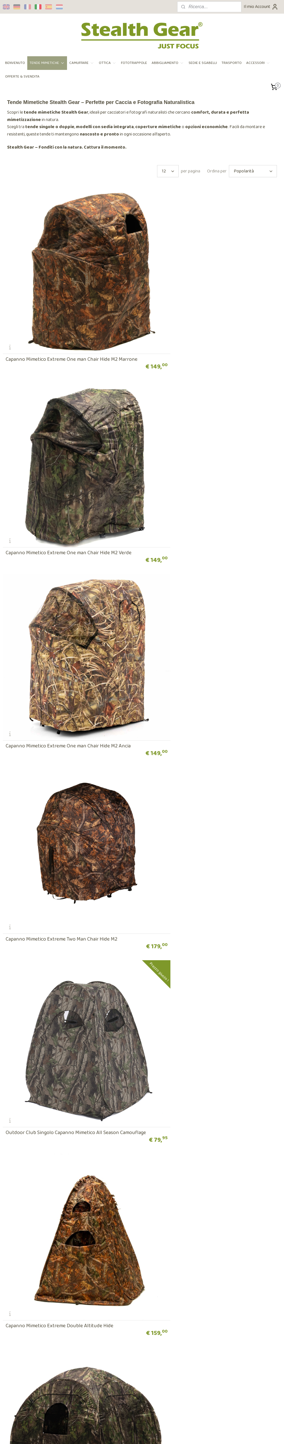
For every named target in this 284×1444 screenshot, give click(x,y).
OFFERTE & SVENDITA (22, 77)
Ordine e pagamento (22, 1285)
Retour (9, 1300)
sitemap (125, 1433)
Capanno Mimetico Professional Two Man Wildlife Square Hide (209, 973)
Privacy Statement (20, 1271)
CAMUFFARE (81, 63)
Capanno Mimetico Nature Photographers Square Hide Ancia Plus (207, 811)
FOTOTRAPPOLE (134, 63)
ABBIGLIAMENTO (168, 63)
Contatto (201, 1314)
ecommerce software (152, 1433)
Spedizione (13, 1293)
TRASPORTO (232, 63)
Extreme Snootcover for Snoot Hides (188, 1137)
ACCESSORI (258, 63)
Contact (104, 1278)
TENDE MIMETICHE (47, 63)
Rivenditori (107, 1285)
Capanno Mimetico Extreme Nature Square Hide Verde (64, 813)
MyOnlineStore (193, 1433)
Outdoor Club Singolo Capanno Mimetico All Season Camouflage (62, 649)
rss (135, 1433)
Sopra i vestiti (110, 1271)
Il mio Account (261, 6)
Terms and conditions (23, 1278)
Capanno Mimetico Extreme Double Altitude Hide (201, 652)
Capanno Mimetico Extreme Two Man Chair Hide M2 (203, 490)
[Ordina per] (253, 171)
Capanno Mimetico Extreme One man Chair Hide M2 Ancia (68, 490)
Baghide (14, 1137)
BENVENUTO (15, 63)
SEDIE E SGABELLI (203, 63)
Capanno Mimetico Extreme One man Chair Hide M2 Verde (210, 328)
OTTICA (107, 63)
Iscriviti (14, 1405)
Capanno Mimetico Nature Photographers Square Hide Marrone (65, 973)
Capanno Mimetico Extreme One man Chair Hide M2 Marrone (62, 325)
